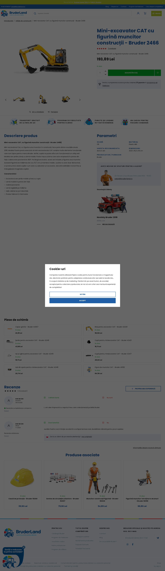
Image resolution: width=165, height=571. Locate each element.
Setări (82, 294)
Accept (82, 300)
